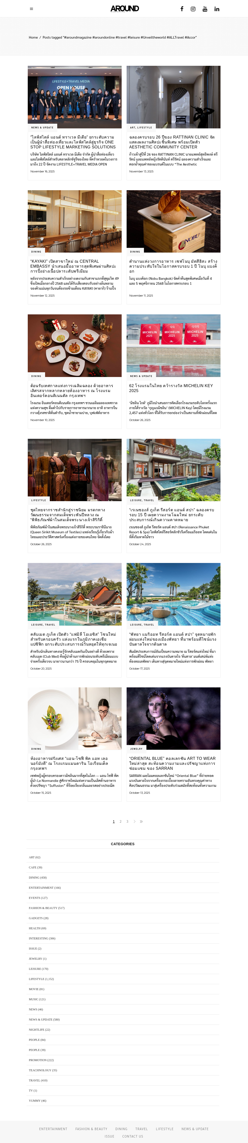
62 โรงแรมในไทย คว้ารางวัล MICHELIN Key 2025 (171, 388)
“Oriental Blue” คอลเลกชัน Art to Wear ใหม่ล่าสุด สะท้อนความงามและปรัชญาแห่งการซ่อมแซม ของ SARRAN (172, 763)
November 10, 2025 (42, 420)
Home (33, 37)
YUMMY (35, 1100)
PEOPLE (34, 1040)
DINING (36, 251)
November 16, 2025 (42, 171)
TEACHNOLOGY (40, 1070)
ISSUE (33, 948)
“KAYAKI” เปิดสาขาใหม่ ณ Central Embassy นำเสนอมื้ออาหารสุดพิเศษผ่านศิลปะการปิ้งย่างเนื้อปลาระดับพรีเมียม (73, 266)
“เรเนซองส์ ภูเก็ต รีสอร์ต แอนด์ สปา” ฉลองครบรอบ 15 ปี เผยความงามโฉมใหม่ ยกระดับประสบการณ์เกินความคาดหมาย (171, 515)
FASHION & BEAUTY (43, 908)
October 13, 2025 (139, 792)
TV (31, 1090)
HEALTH (35, 928)
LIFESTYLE (144, 127)
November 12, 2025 (42, 295)
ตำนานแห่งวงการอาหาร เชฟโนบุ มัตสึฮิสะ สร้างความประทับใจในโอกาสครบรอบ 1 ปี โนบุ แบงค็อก (173, 266)
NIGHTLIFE (37, 1029)
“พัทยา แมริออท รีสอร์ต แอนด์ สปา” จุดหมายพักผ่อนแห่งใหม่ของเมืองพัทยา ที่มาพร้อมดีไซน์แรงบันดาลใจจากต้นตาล (173, 639)
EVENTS (34, 898)
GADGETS (36, 918)
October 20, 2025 (41, 668)
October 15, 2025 (40, 792)
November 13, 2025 (141, 171)
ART (133, 127)
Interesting (38, 938)
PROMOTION (38, 1060)
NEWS (33, 1009)
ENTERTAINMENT (41, 887)
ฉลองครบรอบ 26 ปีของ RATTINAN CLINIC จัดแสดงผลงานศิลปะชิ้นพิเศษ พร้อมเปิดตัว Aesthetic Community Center (172, 142)
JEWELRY (136, 748)
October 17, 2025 (139, 668)
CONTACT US (132, 1136)
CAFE (33, 867)
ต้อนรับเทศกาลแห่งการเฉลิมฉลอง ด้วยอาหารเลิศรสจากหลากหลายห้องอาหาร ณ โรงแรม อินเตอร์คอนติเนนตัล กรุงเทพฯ (71, 391)
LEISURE (136, 500)
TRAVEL (149, 500)
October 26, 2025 (139, 420)
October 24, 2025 (140, 544)
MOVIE (34, 989)
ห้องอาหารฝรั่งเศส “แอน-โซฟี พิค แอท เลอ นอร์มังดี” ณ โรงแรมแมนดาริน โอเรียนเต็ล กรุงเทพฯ (69, 763)
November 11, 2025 (141, 295)
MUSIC (33, 999)
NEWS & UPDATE (42, 127)
